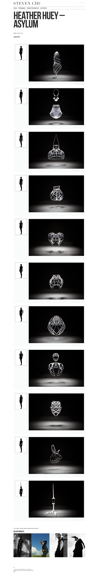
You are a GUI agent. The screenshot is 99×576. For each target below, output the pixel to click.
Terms (25, 570)
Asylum (17, 528)
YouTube (81, 2)
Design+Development (33, 8)
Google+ (79, 2)
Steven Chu (23, 569)
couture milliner (23, 528)
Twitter (75, 2)
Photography (21, 8)
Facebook (77, 2)
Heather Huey (30, 528)
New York (36, 528)
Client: (15, 33)
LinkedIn (84, 2)
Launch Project (17, 37)
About (15, 8)
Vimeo (82, 2)
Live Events (43, 8)
